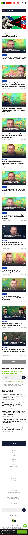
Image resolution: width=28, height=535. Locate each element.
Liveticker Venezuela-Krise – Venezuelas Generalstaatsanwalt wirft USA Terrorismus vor (14, 421)
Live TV (9, 3)
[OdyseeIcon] (18, 515)
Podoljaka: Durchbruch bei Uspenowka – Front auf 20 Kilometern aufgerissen (14, 297)
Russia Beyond (14, 466)
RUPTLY (14, 464)
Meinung (14, 455)
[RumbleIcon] (15, 515)
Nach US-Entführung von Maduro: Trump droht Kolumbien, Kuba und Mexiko (14, 428)
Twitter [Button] (14, 443)
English (5, 524)
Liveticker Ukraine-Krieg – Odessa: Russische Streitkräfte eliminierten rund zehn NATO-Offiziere (14, 396)
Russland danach (14, 473)
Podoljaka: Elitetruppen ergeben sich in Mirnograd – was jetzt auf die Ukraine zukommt (14, 135)
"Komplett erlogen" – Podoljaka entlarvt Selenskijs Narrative (12, 324)
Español (22, 524)
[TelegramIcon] (10, 515)
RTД (14, 461)
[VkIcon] (12, 515)
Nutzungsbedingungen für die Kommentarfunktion (14, 498)
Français (12, 525)
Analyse (14, 452)
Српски (18, 525)
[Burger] (25, 3)
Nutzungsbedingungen (14, 492)
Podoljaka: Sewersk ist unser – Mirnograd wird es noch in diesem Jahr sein (13, 163)
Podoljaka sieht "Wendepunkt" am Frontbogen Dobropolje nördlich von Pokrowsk (13, 351)
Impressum (14, 488)
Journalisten (14, 503)
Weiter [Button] (14, 361)
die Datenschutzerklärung (17, 381)
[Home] (3, 3)
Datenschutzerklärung (14, 490)
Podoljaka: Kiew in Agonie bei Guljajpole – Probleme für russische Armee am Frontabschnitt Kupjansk (13, 84)
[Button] (24, 377)
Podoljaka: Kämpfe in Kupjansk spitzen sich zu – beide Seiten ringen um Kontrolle (14, 110)
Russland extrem (14, 478)
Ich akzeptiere (13, 381)
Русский (11, 524)
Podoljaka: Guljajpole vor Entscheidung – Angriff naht (11, 271)
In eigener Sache (14, 501)
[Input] (14, 377)
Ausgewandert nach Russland (14, 476)
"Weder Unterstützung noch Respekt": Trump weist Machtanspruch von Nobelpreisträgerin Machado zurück (13, 404)
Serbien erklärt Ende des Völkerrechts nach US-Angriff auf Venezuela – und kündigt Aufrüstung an (13, 412)
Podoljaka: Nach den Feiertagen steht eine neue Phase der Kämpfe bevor (14, 57)
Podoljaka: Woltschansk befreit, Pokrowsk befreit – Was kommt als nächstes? (13, 216)
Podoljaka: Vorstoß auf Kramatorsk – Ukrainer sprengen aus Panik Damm (14, 189)
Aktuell (14, 450)
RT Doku (14, 480)
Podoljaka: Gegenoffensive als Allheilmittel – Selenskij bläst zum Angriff (12, 244)
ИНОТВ (14, 459)
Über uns (14, 495)
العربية (17, 524)
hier (12, 532)
